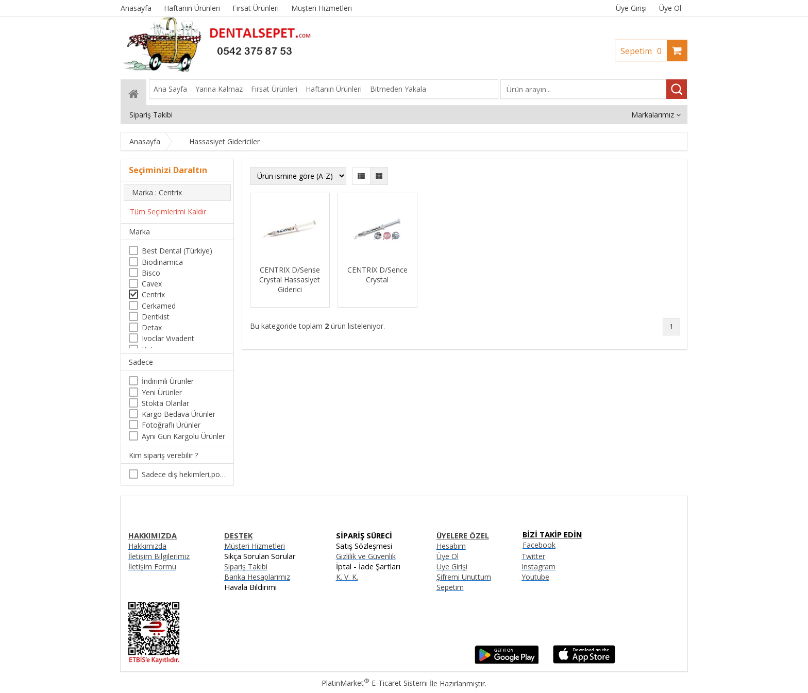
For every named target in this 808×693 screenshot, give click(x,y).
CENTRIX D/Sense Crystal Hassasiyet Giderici (289, 279)
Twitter (533, 556)
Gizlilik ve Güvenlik (366, 556)
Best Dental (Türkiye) (177, 251)
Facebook (539, 545)
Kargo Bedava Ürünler (178, 414)
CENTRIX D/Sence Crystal (377, 274)
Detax (152, 327)
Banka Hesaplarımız (257, 577)
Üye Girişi (631, 8)
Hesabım (451, 546)
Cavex (152, 284)
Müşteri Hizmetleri (254, 546)
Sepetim (643, 51)
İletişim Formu (152, 566)
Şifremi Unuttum (463, 577)
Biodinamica (162, 262)
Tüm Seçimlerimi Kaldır (168, 211)
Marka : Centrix (157, 192)
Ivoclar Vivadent (168, 338)
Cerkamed (159, 306)
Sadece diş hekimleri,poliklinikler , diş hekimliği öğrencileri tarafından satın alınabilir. (184, 474)
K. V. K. (347, 577)
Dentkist (156, 317)
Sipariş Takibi (245, 566)
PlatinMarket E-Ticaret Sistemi (375, 683)
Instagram (538, 566)
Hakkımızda (147, 546)
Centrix (153, 294)
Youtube (535, 577)
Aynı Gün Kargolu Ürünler (183, 436)
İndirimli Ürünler (168, 381)
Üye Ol (670, 8)
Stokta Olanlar (165, 403)
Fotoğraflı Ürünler (171, 425)
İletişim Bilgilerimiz (159, 556)
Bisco (151, 273)
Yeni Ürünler (162, 392)
